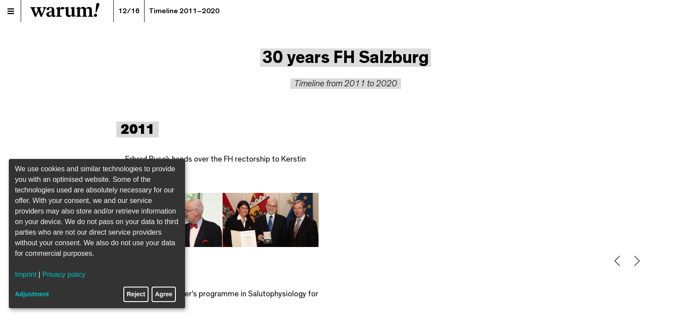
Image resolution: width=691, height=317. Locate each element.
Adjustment (32, 294)
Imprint (26, 274)
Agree (164, 294)
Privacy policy (63, 274)
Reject (136, 294)
